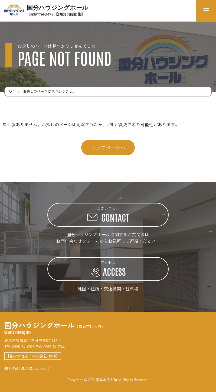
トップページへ (108, 147)
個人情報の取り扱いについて (27, 368)
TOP (10, 91)
